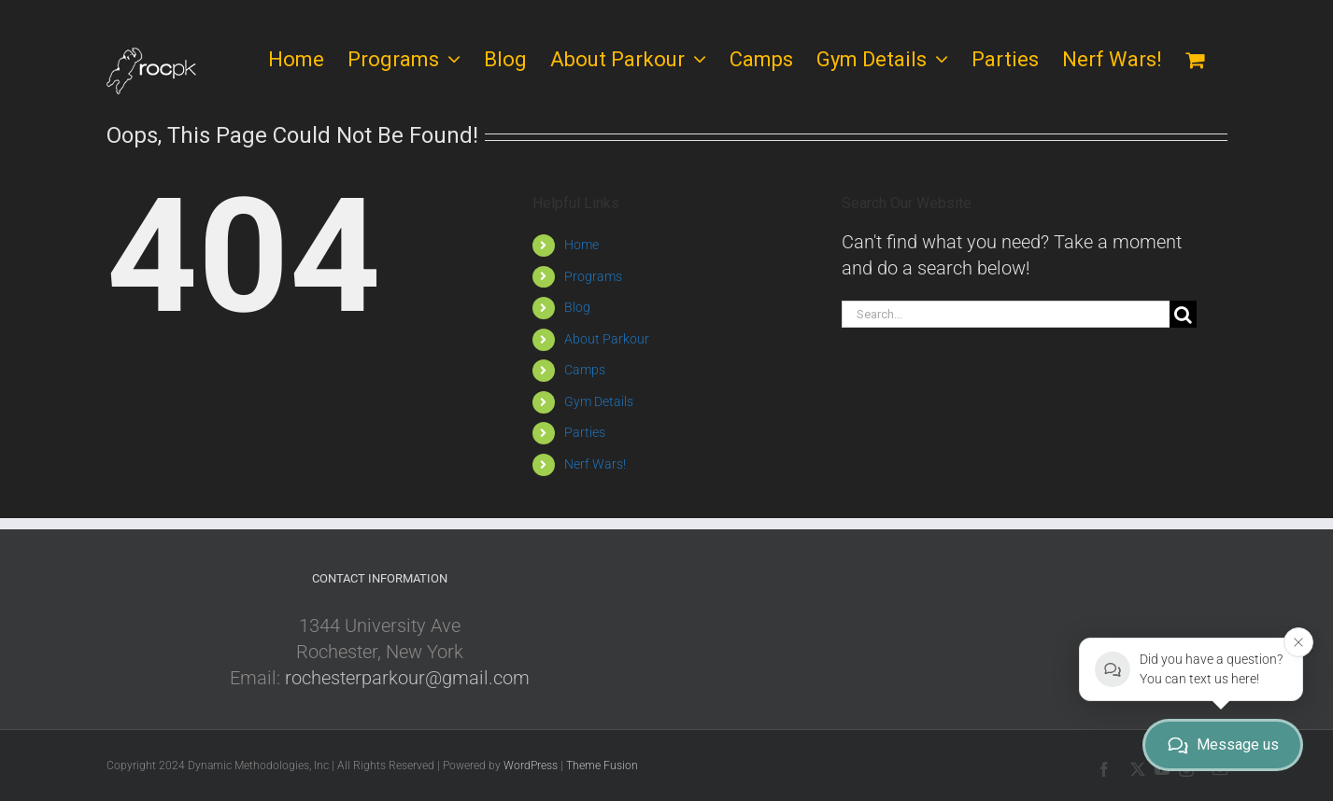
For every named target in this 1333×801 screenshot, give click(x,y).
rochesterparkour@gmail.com (407, 678)
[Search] (1183, 314)
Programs (593, 276)
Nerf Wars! (595, 464)
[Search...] (1006, 314)
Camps (584, 369)
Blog (577, 307)
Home (581, 244)
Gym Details (598, 401)
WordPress (530, 765)
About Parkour (606, 338)
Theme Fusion (602, 765)
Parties (584, 432)
